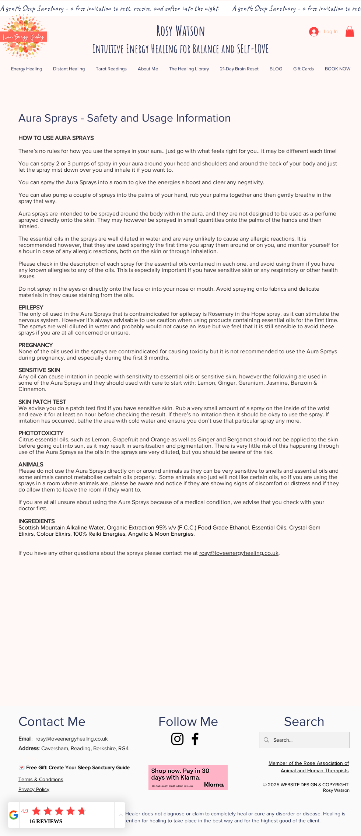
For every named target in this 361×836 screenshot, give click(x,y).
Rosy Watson (180, 30)
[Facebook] (195, 739)
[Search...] (303, 740)
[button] (349, 31)
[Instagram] (177, 739)
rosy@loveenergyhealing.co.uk (238, 553)
